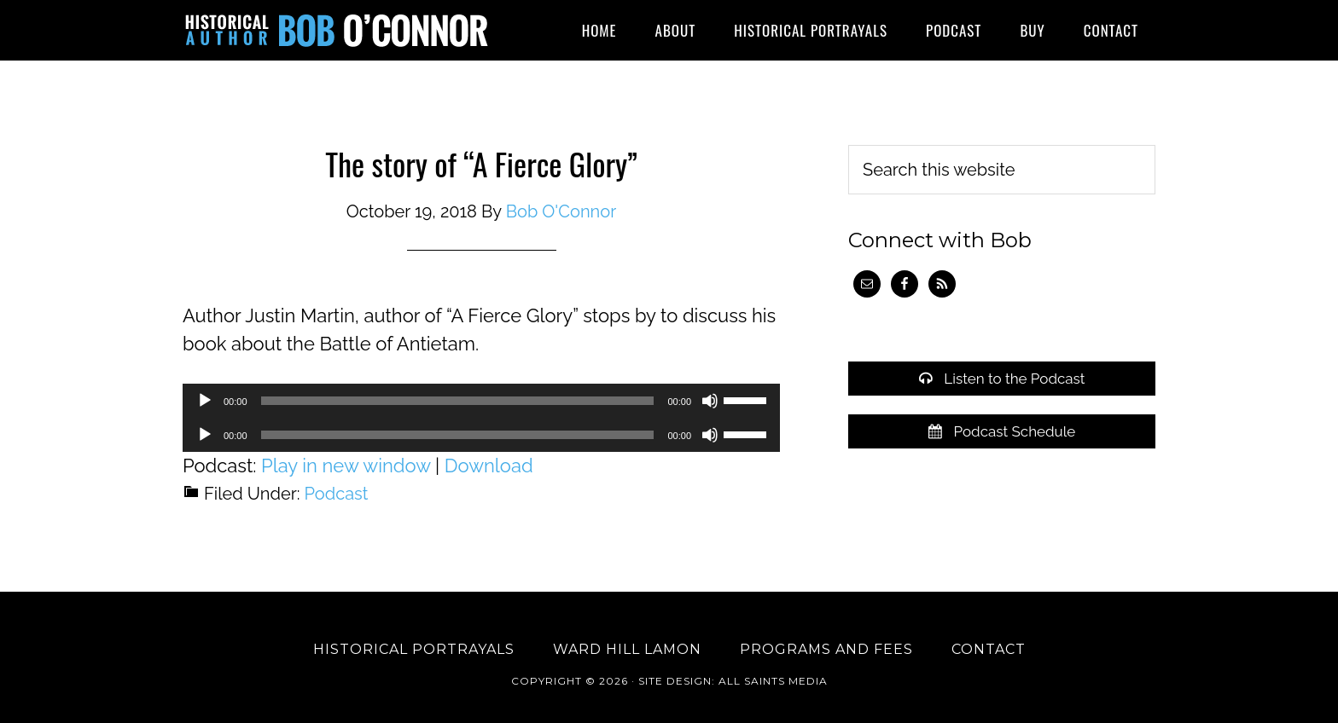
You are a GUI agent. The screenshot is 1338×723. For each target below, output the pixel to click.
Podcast (337, 493)
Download (489, 465)
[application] (481, 401)
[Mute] (709, 400)
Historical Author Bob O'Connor (336, 30)
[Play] (204, 400)
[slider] (457, 400)
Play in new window (345, 465)
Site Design (675, 680)
